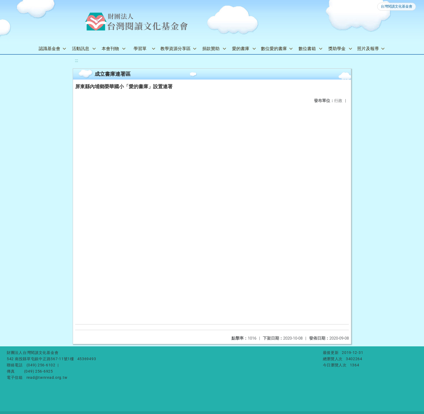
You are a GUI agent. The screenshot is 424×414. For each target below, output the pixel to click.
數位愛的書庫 (274, 48)
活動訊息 (80, 48)
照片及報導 (368, 48)
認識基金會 (49, 48)
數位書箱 (307, 48)
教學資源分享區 (175, 48)
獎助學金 (337, 48)
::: (76, 60)
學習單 (140, 48)
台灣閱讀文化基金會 (396, 6)
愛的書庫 (240, 48)
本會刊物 (110, 48)
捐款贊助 (211, 48)
